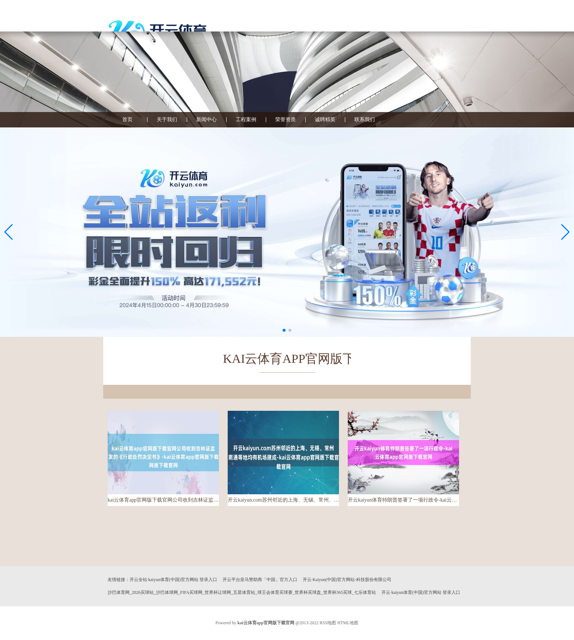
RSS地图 (328, 622)
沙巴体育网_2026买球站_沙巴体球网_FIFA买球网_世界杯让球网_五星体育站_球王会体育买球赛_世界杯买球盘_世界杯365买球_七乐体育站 (242, 592)
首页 (127, 119)
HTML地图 (347, 622)
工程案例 (246, 119)
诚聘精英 (325, 119)
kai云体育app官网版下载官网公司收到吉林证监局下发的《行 (163, 500)
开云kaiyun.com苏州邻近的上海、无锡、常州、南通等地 (283, 500)
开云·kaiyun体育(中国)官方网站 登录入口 (420, 592)
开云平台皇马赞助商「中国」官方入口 (260, 579)
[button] (565, 232)
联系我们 (364, 119)
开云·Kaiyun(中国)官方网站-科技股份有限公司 (347, 579)
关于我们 (167, 119)
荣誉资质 (285, 119)
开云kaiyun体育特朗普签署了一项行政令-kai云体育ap (403, 500)
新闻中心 (206, 119)
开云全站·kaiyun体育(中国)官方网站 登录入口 (173, 579)
